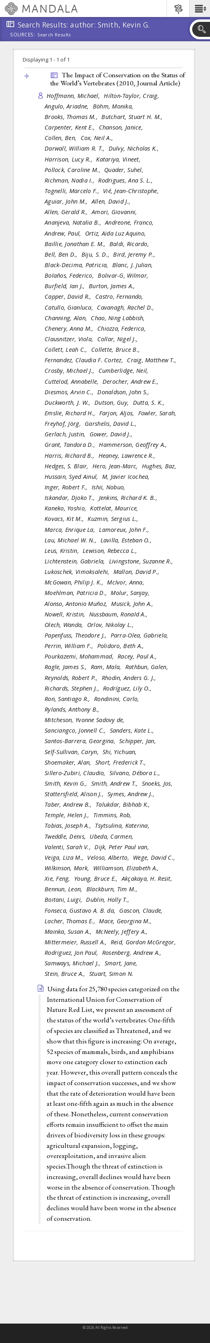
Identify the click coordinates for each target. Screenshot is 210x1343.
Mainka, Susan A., (69, 931)
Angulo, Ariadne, (68, 106)
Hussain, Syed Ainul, (72, 476)
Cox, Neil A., (98, 138)
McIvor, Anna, (126, 582)
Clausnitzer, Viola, (70, 339)
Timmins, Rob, (113, 815)
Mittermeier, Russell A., (77, 942)
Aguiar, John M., (67, 201)
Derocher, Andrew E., (132, 381)
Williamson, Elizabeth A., (127, 868)
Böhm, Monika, (114, 106)
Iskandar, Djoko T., (71, 498)
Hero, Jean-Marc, (116, 466)
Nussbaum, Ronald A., (119, 614)
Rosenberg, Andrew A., (132, 952)
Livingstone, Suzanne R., (142, 561)
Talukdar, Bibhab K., (124, 804)
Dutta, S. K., (150, 402)
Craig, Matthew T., (152, 360)
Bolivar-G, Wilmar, (124, 275)
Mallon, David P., (137, 572)
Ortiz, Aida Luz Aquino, (116, 233)
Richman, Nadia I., (70, 180)
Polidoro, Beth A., (121, 646)
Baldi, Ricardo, (130, 244)
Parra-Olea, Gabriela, (140, 635)
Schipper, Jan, (138, 741)
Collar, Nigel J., (118, 339)
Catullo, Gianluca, (70, 307)
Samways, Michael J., (74, 963)
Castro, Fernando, (120, 296)
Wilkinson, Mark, (68, 868)
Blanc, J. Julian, (133, 265)
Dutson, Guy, (112, 402)
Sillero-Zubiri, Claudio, (76, 773)
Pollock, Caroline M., (73, 170)
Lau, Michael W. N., (72, 540)
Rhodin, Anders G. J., (130, 678)
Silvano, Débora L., (135, 773)
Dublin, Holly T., (108, 899)
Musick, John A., (133, 604)
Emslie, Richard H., (71, 413)
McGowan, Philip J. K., (75, 582)
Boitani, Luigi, (64, 899)
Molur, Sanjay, (131, 593)
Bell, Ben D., (62, 254)
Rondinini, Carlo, (117, 699)
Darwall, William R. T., (76, 148)
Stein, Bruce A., (66, 974)
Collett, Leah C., (67, 349)
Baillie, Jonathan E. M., (76, 244)
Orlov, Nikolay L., (111, 625)
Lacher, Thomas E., (71, 921)
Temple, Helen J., (68, 815)
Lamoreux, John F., (125, 529)
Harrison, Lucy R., (69, 159)
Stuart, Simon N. (111, 974)
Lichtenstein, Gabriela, (76, 561)
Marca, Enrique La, (71, 529)
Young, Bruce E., (97, 878)
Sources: (22, 35)
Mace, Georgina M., (126, 921)
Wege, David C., (155, 857)
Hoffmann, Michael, (74, 96)
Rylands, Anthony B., (73, 709)
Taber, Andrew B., (69, 804)
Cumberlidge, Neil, (124, 370)
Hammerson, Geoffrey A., (134, 444)
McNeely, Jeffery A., (123, 931)
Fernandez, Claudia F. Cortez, (85, 360)
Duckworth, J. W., (68, 402)
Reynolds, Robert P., (72, 678)
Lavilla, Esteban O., (127, 540)
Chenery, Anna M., (70, 328)
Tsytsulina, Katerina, (123, 825)
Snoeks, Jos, (158, 783)
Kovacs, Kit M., (65, 519)
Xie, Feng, (58, 878)
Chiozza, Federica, (122, 328)
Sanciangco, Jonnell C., (76, 730)
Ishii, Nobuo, (109, 487)
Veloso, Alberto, (109, 857)
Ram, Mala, (107, 667)
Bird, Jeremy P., (135, 254)
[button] (199, 8)
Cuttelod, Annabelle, (73, 381)
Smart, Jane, (122, 963)
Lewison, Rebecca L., (111, 551)
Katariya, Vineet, (119, 159)
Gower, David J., (112, 434)
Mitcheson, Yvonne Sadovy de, (85, 720)
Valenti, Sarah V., (68, 847)
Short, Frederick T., (121, 762)
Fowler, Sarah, (158, 413)
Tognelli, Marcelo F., (73, 191)
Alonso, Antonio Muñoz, (77, 604)
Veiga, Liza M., (65, 857)
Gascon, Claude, (141, 910)
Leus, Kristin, (63, 551)
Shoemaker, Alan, (69, 762)
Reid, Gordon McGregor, (144, 942)
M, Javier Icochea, (127, 476)
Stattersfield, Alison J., (75, 794)
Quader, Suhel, (124, 170)
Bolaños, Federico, (70, 275)
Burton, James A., (113, 286)
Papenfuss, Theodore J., (77, 635)
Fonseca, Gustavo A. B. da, (81, 910)
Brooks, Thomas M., (72, 117)
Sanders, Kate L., (133, 730)
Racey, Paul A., (138, 656)
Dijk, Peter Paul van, (122, 847)
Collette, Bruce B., (116, 349)
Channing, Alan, (67, 318)
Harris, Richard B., (70, 455)
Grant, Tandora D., (71, 444)
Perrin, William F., (70, 646)
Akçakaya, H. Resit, (148, 878)
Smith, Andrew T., (115, 783)
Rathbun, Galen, (147, 667)
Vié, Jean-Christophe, (132, 191)
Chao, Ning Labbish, (119, 318)
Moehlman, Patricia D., (77, 593)
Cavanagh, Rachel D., (126, 307)
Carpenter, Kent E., (71, 127)
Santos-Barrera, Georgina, (81, 741)
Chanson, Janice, (122, 127)
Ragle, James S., (67, 667)
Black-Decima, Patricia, (77, 265)
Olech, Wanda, (65, 625)
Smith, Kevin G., (67, 783)
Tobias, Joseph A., (69, 825)
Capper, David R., (69, 296)
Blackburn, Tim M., (112, 889)
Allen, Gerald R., (67, 212)
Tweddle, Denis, (66, 836)
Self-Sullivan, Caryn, (73, 752)
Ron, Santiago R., (68, 699)
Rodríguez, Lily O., (128, 688)
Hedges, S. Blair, (67, 466)
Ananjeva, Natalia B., (74, 222)
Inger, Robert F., (67, 487)
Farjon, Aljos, (117, 413)
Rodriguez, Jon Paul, (72, 952)
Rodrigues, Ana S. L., (126, 180)
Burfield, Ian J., (66, 286)
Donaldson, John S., (124, 392)
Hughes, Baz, (160, 466)
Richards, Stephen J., (73, 688)
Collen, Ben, (62, 138)
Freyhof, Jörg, (64, 423)
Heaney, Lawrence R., (128, 455)
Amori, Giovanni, (115, 212)
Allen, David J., (112, 201)
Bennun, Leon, (64, 889)
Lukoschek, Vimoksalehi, (78, 572)
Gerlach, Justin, (66, 434)
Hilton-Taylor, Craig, (132, 96)
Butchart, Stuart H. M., (133, 117)
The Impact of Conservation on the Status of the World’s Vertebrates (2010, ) (117, 79)
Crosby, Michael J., (70, 370)
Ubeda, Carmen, (112, 836)
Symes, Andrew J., (131, 794)
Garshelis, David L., (112, 423)
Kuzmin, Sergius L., (114, 519)
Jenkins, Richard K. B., (129, 498)
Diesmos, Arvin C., (70, 392)
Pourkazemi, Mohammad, (80, 656)
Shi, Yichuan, (121, 752)
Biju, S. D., (96, 254)
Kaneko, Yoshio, (66, 508)
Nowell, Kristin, (66, 614)
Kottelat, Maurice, (115, 508)
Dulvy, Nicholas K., (135, 148)
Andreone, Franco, (130, 222)
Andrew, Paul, (64, 233)
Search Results (54, 35)
